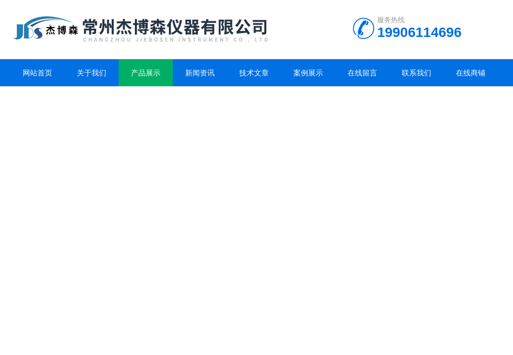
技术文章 (254, 73)
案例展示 (308, 73)
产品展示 (145, 73)
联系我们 (416, 73)
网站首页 (37, 73)
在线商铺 (470, 73)
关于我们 (91, 73)
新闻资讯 (200, 73)
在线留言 (362, 73)
